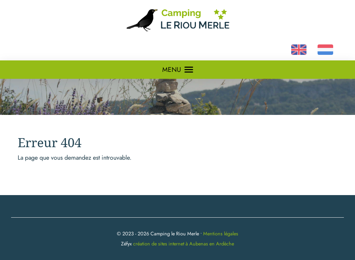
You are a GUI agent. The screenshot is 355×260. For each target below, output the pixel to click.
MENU (177, 69)
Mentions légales (220, 233)
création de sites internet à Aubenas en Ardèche (183, 243)
